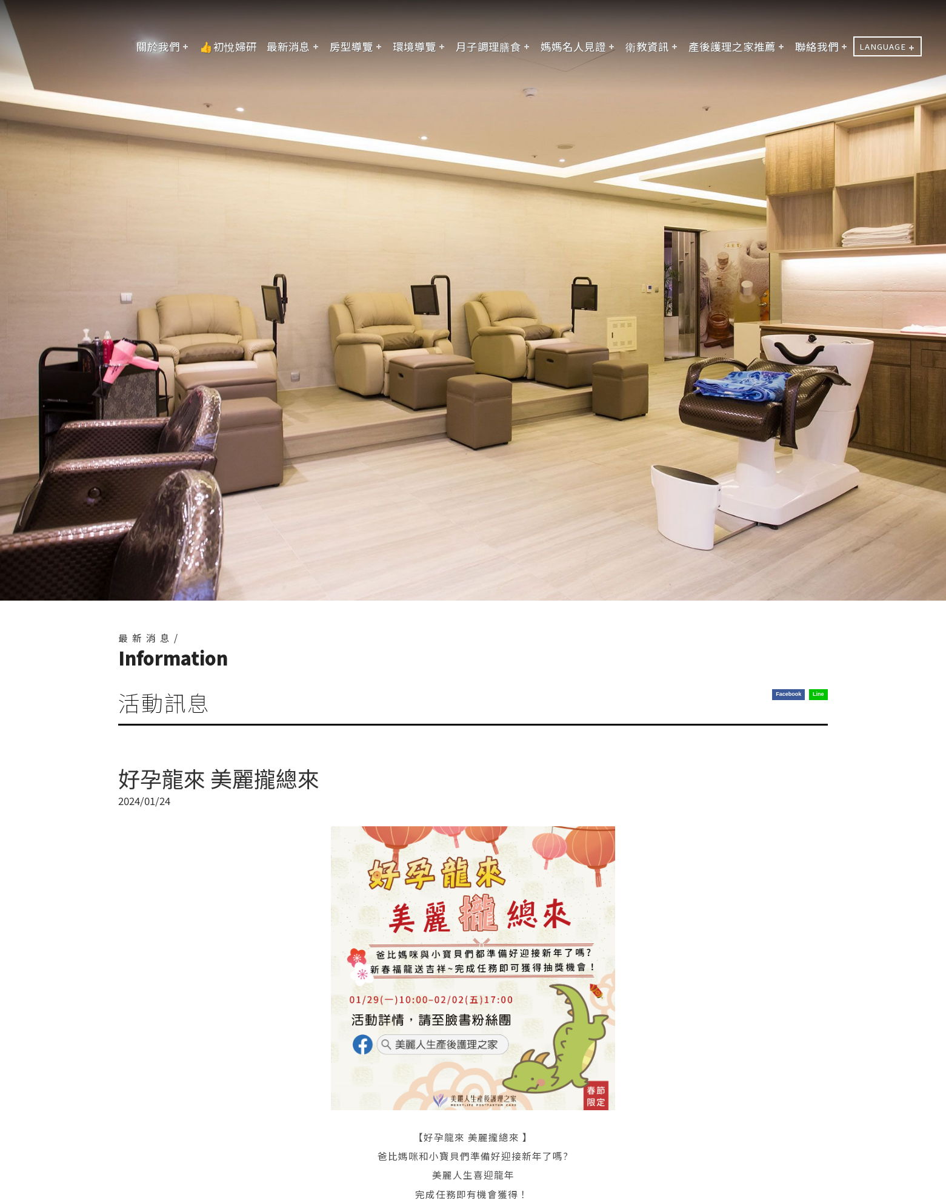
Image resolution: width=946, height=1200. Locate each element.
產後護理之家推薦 (732, 46)
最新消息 (288, 46)
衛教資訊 (647, 46)
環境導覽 (414, 46)
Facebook (788, 694)
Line (818, 694)
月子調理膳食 (488, 46)
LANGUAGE (882, 46)
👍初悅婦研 (228, 46)
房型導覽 (351, 46)
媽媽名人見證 (573, 46)
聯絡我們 (817, 46)
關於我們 (158, 46)
